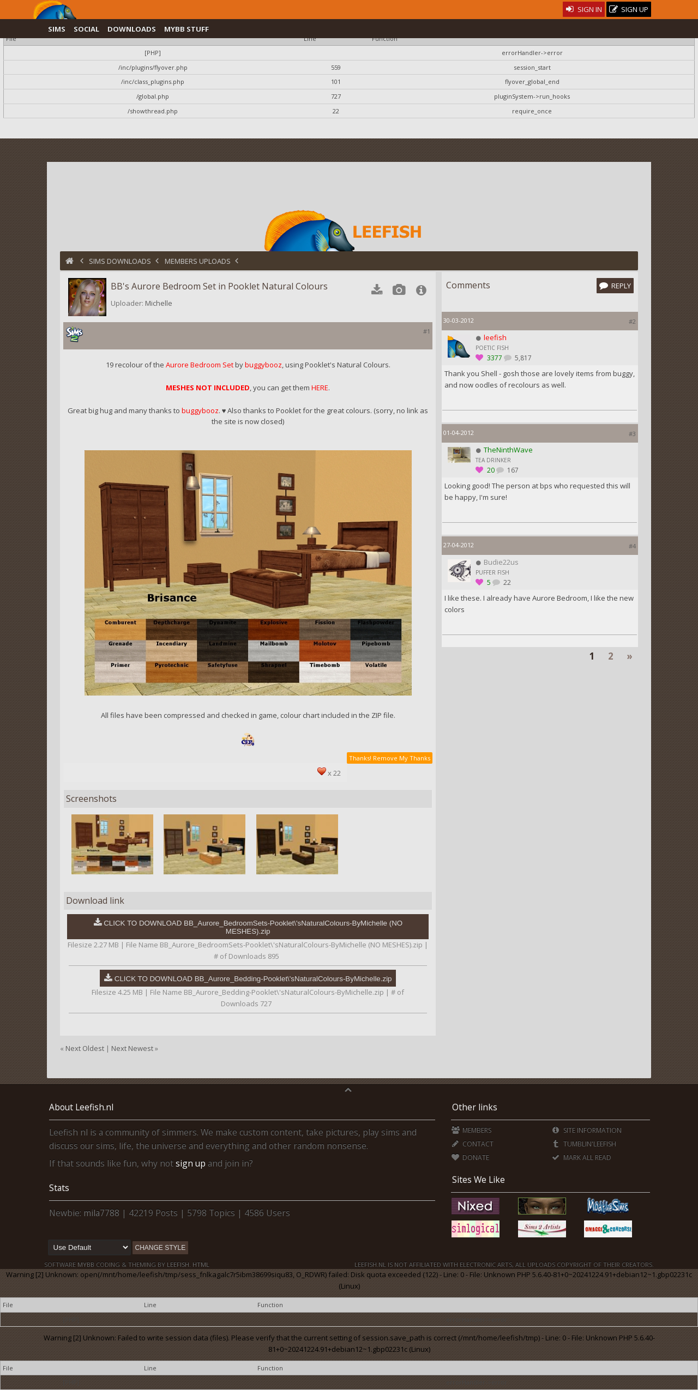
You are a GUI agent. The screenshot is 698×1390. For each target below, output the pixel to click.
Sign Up (628, 9)
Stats (59, 1188)
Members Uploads (198, 261)
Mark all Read (581, 1157)
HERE (319, 387)
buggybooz (263, 365)
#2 (632, 321)
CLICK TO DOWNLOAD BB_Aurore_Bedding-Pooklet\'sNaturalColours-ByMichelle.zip (253, 979)
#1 (426, 331)
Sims (56, 29)
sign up (191, 1163)
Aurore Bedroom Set (199, 365)
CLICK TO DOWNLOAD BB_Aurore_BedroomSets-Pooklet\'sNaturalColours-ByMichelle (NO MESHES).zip (253, 927)
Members (471, 1130)
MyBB (85, 1264)
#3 (632, 434)
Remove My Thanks (401, 758)
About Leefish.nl (81, 1107)
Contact (473, 1144)
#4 (632, 546)
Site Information (586, 1130)
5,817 (522, 357)
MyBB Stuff (186, 29)
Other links (474, 1107)
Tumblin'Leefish (584, 1144)
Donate (470, 1157)
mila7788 (101, 1213)
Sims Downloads (120, 261)
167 (512, 470)
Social (86, 29)
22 (506, 582)
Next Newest (132, 1048)
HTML (200, 1264)
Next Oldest (84, 1048)
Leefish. (179, 1264)
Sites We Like (478, 1180)
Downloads (131, 29)
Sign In (583, 9)
